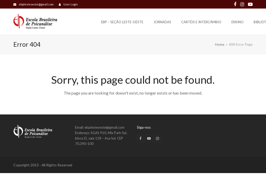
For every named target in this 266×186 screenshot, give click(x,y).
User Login (70, 4)
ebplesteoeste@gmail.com (36, 4)
